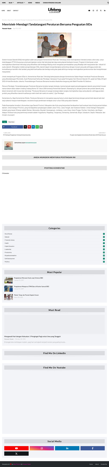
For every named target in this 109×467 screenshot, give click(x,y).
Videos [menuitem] (37, 3)
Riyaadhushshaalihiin (55, 255)
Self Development (55, 258)
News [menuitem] (30, 3)
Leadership (55, 249)
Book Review (55, 234)
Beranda (4, 20)
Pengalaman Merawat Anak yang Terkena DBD (28, 278)
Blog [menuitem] (10, 3)
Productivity (55, 252)
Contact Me (104, 464)
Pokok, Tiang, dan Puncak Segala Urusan (26, 295)
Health (55, 243)
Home (3, 10)
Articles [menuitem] (20, 3)
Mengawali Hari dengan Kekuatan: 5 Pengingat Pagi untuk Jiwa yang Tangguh (32, 336)
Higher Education (55, 246)
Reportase (11, 20)
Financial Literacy (55, 240)
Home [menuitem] (4, 3)
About (9, 10)
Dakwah (55, 237)
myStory (55, 261)
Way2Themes (17, 464)
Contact (15, 10)
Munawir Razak (6, 28)
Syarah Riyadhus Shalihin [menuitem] (52, 3)
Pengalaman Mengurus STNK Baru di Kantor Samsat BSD (31, 286)
